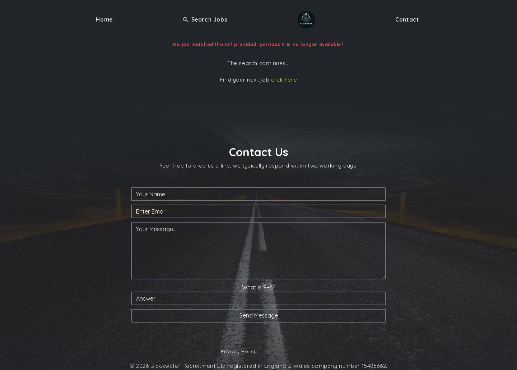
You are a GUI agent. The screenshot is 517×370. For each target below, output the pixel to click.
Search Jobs (205, 19)
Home (104, 19)
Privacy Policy (239, 351)
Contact (407, 19)
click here (284, 79)
